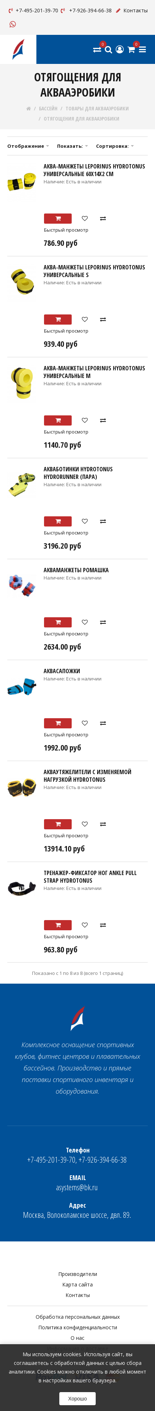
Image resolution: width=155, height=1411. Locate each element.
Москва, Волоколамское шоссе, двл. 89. (77, 1210)
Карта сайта (77, 1284)
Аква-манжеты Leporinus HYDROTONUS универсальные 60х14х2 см (94, 170)
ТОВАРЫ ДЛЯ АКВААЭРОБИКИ (97, 108)
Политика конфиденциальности (77, 1327)
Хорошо (77, 1399)
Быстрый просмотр (66, 230)
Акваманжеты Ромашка (76, 570)
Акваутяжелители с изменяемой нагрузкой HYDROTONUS (87, 776)
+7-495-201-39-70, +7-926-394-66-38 (77, 1155)
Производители (77, 1273)
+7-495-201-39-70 (32, 10)
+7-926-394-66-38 (85, 10)
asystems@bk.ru (77, 1182)
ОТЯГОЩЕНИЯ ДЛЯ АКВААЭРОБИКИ (81, 118)
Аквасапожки (62, 671)
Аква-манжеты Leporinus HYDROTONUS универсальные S (94, 271)
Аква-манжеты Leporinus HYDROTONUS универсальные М (94, 372)
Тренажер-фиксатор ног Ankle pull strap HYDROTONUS (90, 877)
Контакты (131, 10)
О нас (77, 1337)
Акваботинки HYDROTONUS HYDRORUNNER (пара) (78, 473)
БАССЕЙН (48, 108)
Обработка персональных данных (78, 1316)
